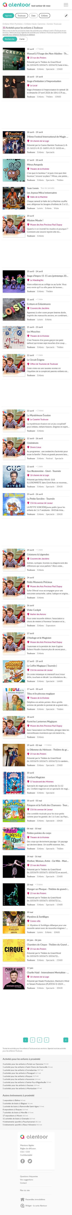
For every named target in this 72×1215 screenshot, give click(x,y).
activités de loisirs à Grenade (17, 1118)
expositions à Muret (13, 1115)
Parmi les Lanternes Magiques (42, 721)
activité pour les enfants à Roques (18, 1076)
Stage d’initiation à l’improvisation (44, 81)
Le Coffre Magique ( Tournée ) (42, 665)
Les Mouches (33, 331)
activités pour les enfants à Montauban (20, 1088)
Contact (23, 1183)
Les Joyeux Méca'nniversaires (42, 192)
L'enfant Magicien (36, 777)
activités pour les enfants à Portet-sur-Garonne (23, 1064)
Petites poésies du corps (39, 833)
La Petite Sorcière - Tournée (41, 498)
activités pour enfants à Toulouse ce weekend (19, 34)
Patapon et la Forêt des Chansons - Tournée (49, 805)
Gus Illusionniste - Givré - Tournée (44, 471)
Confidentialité (26, 1155)
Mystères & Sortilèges (38, 916)
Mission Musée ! (35, 220)
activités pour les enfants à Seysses (18, 1085)
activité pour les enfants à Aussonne (19, 1079)
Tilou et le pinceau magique (41, 693)
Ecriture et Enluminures (39, 304)
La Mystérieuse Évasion (39, 415)
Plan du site (25, 1190)
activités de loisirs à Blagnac (15, 1103)
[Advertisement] (36, 115)
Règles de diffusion (28, 1148)
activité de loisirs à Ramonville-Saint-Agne (21, 1106)
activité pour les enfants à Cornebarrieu (20, 1070)
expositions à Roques (13, 1109)
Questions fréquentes (29, 1176)
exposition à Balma (12, 1100)
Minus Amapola (35, 164)
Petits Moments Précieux (39, 582)
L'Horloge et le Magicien (39, 637)
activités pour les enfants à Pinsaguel (19, 1073)
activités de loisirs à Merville (15, 1112)
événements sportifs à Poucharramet (19, 1121)
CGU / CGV (25, 1152)
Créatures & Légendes (38, 554)
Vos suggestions (26, 1180)
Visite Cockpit (34, 609)
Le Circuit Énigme (35, 359)
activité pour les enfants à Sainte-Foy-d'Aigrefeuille (25, 1082)
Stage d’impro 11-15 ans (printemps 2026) (48, 275)
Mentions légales (27, 1145)
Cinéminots (32, 442)
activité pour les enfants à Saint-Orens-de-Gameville (25, 1067)
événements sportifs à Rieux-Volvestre (20, 1124)
